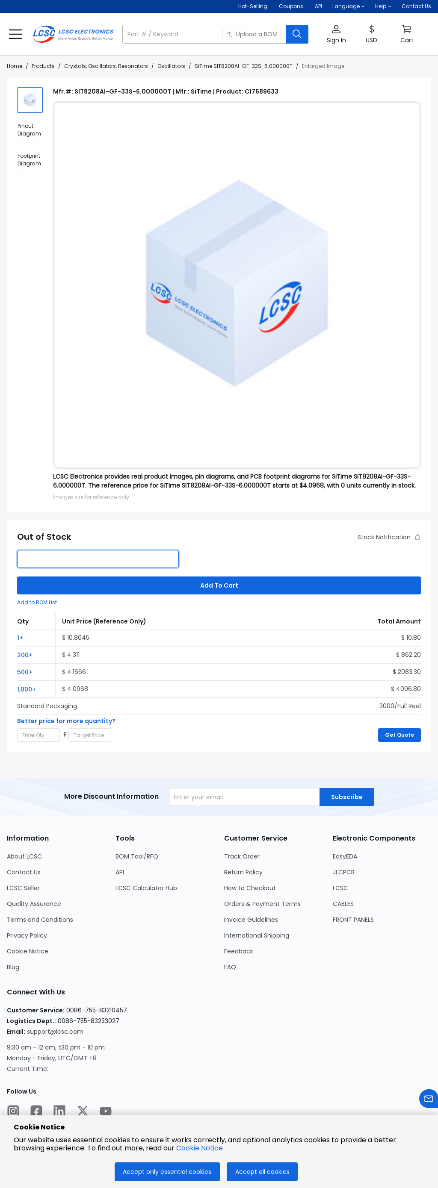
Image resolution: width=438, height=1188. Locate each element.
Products (43, 66)
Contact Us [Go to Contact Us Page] (24, 872)
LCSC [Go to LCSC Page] (340, 888)
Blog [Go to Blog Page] (13, 967)
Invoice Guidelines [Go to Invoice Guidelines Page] (251, 919)
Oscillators (171, 66)
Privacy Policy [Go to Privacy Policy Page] (27, 935)
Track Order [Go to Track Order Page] (242, 856)
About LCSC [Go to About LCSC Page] (24, 856)
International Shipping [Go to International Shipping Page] (256, 935)
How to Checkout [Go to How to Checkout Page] (250, 888)
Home (14, 66)
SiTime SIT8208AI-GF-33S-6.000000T (244, 66)
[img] (30, 100)
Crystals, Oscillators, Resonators (106, 66)
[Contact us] (428, 1100)
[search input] (205, 34)
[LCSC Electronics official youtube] (105, 1112)
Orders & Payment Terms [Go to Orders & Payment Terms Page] (262, 904)
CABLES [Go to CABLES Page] (343, 904)
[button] (348, 6)
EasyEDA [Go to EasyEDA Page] (345, 856)
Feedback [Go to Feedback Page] (238, 951)
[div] (30, 130)
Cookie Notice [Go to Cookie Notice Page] (27, 951)
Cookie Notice (199, 1148)
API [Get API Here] (318, 6)
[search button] (297, 34)
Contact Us (416, 6)
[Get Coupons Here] (291, 6)
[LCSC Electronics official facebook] (36, 1112)
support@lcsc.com (55, 1031)
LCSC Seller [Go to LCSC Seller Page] (23, 888)
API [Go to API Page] (119, 872)
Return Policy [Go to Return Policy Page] (243, 872)
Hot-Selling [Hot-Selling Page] (253, 6)
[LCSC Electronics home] (73, 34)
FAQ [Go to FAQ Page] (230, 967)
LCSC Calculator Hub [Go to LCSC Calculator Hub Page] (146, 888)
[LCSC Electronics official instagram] (13, 1112)
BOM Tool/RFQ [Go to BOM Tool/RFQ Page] (136, 856)
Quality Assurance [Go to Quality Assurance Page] (34, 904)
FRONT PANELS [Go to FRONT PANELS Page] (353, 919)
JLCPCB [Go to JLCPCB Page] (344, 872)
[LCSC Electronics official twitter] (82, 1112)
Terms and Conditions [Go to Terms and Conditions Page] (40, 919)
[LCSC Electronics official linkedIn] (59, 1112)
